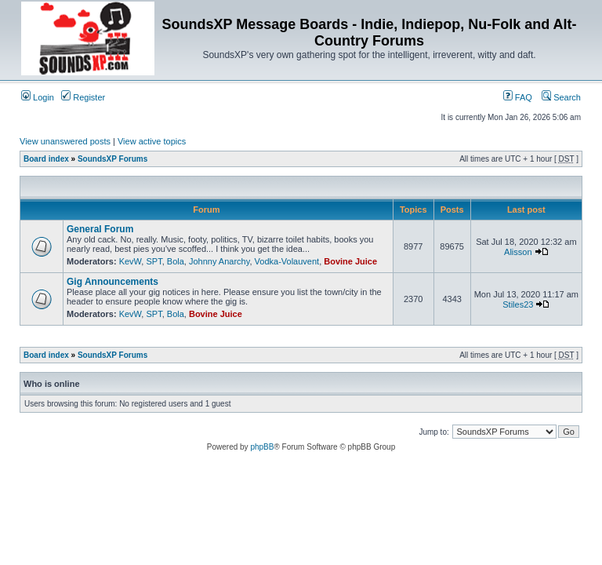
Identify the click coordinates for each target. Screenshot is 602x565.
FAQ (517, 97)
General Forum (100, 229)
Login (37, 97)
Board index (46, 159)
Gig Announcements (112, 281)
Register (83, 97)
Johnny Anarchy (219, 261)
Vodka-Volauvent (287, 261)
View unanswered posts (65, 141)
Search (561, 97)
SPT (153, 261)
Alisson (517, 252)
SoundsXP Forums (112, 159)
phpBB (262, 447)
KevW (130, 261)
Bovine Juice (350, 261)
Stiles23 (517, 304)
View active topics (152, 141)
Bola (175, 261)
